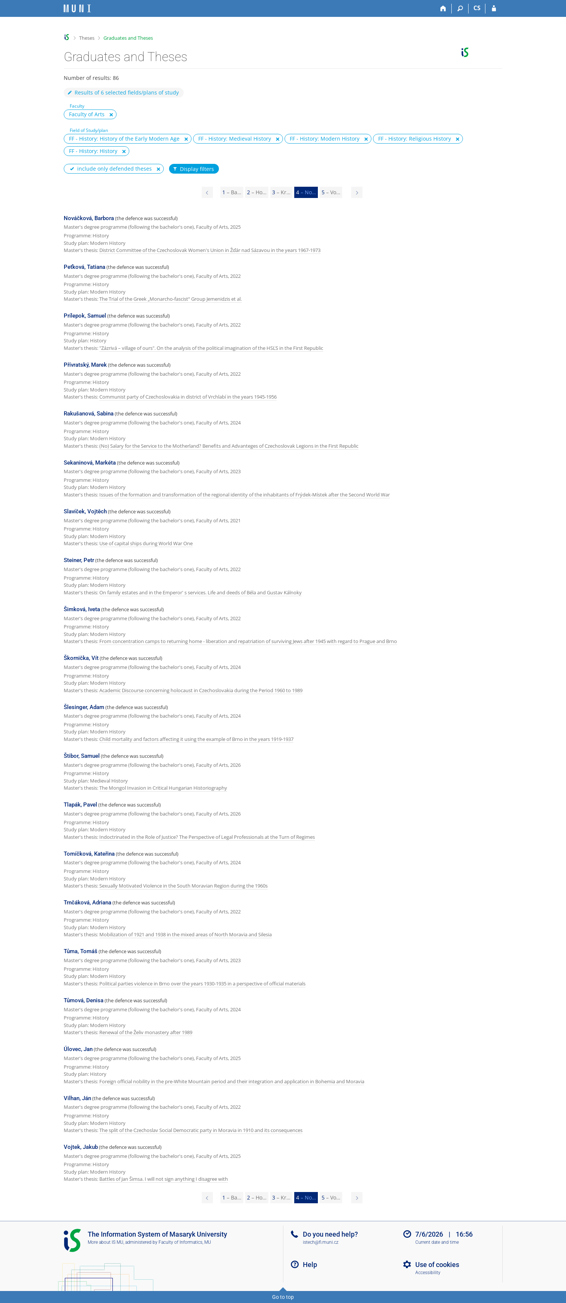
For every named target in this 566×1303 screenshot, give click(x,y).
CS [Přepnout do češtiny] (477, 8)
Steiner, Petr (79, 560)
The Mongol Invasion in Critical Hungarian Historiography (163, 787)
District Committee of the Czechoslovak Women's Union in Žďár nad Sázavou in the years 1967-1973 (209, 250)
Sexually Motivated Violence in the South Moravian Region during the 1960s (183, 885)
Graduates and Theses (128, 37)
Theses (86, 37)
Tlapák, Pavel (80, 804)
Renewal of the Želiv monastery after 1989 (145, 1032)
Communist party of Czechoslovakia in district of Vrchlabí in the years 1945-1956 (188, 396)
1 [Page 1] (231, 192)
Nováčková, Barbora (89, 218)
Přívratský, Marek (85, 364)
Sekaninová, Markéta (90, 462)
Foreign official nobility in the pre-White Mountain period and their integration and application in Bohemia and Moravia (231, 1081)
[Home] (443, 8)
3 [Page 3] (281, 192)
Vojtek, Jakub (81, 1147)
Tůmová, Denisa (83, 1000)
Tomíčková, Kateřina (89, 853)
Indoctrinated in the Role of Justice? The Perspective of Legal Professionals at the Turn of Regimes (207, 837)
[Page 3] (207, 192)
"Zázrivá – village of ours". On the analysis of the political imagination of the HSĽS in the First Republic (211, 348)
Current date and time (437, 1242)
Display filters (193, 169)
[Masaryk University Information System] (77, 8)
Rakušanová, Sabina (89, 413)
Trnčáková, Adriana (87, 902)
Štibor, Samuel (82, 756)
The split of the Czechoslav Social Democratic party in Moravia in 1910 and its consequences (200, 1130)
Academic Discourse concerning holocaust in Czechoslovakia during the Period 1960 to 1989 (200, 690)
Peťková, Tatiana (84, 267)
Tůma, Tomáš (80, 951)
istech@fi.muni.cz (320, 1242)
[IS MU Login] (493, 8)
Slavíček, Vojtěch (85, 511)
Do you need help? (330, 1234)
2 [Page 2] (257, 192)
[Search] (460, 8)
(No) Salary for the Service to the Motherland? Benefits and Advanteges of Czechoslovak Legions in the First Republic (228, 445)
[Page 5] (356, 192)
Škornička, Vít (81, 658)
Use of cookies (437, 1265)
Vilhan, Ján (77, 1098)
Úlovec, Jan (78, 1049)
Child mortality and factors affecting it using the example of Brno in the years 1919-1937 (196, 739)
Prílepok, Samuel (85, 315)
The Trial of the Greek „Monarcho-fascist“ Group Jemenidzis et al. (170, 298)
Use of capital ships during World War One (146, 543)
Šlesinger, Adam (84, 707)
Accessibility (427, 1272)
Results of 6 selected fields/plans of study (123, 92)
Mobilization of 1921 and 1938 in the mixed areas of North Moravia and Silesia (185, 934)
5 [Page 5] (331, 192)
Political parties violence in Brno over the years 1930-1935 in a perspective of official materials (202, 983)
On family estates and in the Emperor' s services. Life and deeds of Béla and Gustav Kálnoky (200, 592)
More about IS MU (105, 1242)
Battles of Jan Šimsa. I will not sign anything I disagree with (163, 1179)
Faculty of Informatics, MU (185, 1242)
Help (310, 1265)
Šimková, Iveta (82, 609)
